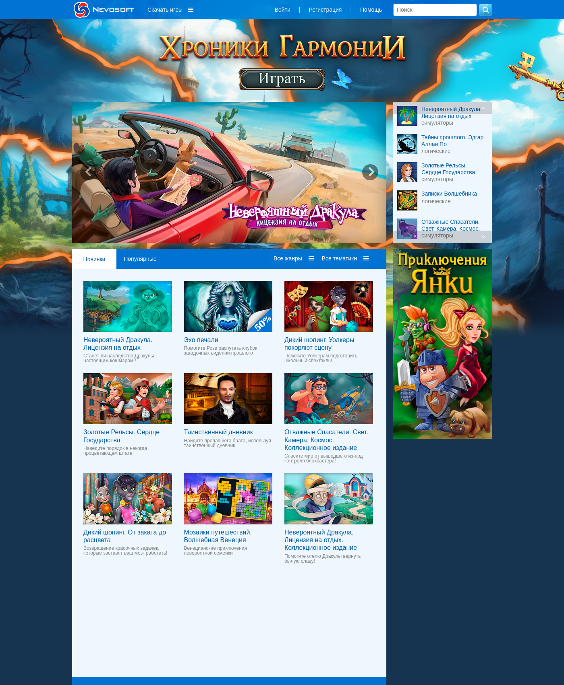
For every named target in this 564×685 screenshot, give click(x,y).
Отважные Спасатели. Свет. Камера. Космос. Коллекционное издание (326, 440)
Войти (282, 9)
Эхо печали (201, 339)
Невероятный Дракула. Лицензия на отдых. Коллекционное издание (320, 540)
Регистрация (325, 9)
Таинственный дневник (218, 432)
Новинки (94, 259)
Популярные (140, 259)
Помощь (371, 9)
